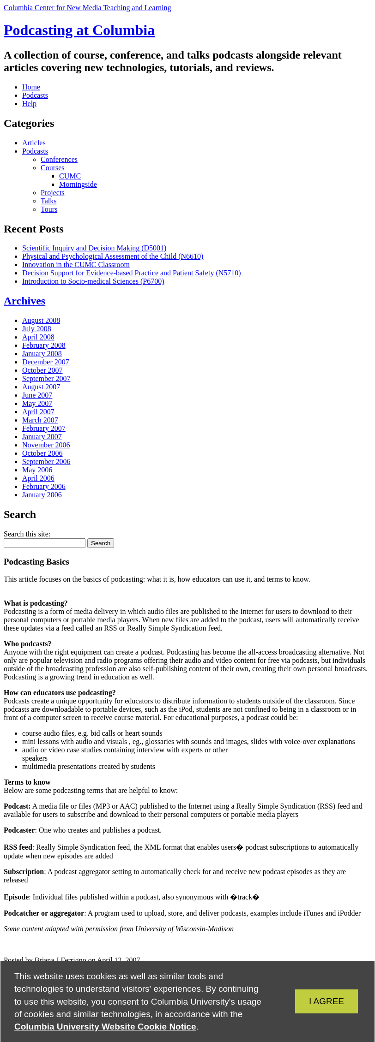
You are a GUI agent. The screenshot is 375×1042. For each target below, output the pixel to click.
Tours (49, 209)
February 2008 (44, 345)
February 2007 (44, 428)
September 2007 (46, 378)
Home (31, 87)
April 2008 (38, 337)
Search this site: (27, 534)
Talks (48, 201)
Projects (53, 192)
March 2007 (40, 420)
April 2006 (38, 478)
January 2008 (42, 353)
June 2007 (37, 395)
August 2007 (41, 387)
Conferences (59, 159)
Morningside (78, 184)
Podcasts (35, 95)
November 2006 (46, 445)
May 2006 (37, 470)
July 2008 (36, 329)
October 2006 (42, 453)
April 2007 (38, 412)
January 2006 (42, 495)
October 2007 (42, 370)
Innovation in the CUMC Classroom (76, 264)
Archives (24, 301)
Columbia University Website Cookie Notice (105, 1026)
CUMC (70, 176)
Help (29, 103)
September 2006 (46, 461)
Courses (53, 168)
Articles (34, 143)
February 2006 (44, 486)
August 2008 (41, 320)
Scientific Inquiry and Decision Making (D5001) (94, 248)
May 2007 (37, 403)
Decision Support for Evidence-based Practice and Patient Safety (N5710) (131, 273)
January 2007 (42, 437)
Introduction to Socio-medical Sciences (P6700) (93, 281)
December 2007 (45, 362)
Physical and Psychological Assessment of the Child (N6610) (112, 256)
